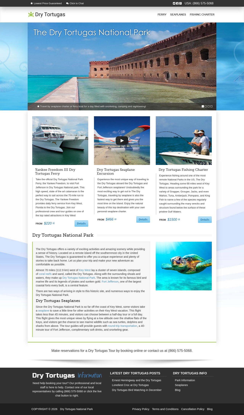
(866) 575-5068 (203, 3)
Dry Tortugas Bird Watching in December (137, 390)
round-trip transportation (122, 325)
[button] (122, 140)
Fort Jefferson (110, 281)
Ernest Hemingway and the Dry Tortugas (136, 380)
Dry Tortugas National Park (79, 277)
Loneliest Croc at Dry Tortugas (130, 385)
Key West (85, 270)
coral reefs (45, 273)
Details (81, 223)
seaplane (43, 310)
